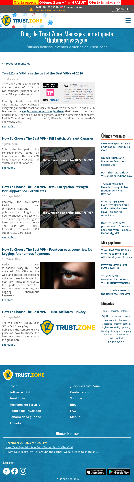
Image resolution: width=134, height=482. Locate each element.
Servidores (17, 398)
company (126, 331)
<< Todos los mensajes (16, 63)
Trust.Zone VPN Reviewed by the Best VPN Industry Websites (115, 279)
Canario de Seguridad (25, 417)
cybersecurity (111, 327)
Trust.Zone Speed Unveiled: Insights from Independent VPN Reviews (115, 189)
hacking (105, 331)
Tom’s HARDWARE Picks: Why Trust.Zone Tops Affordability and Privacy (116, 253)
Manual (75, 417)
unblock (119, 338)
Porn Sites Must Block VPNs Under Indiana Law (116, 174)
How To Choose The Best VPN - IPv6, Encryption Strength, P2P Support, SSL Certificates (45, 189)
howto (127, 316)
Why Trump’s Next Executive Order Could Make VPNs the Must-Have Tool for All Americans (115, 208)
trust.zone (116, 342)
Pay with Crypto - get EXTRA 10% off (114, 266)
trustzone (107, 323)
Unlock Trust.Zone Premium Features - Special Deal (113, 161)
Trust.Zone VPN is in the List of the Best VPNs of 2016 (42, 73)
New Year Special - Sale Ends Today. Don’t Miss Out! (115, 147)
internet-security (122, 323)
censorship (111, 320)
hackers (123, 320)
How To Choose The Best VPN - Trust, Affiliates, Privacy (44, 312)
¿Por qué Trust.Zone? (85, 386)
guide (106, 310)
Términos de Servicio (24, 404)
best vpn (115, 331)
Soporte (76, 398)
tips (111, 338)
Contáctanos (79, 392)
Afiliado (15, 423)
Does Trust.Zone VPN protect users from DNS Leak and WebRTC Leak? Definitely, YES (116, 228)
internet (125, 310)
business (109, 334)
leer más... (9, 126)
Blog (73, 404)
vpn (105, 315)
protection (117, 316)
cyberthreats (122, 334)
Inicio (13, 386)
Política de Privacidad (25, 411)
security (115, 310)
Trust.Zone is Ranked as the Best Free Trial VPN (116, 292)
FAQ (73, 411)
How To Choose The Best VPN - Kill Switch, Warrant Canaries (48, 138)
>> (104, 2)
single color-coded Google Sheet (43, 111)
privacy (126, 327)
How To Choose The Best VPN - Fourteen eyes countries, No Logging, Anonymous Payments (47, 251)
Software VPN (19, 392)
